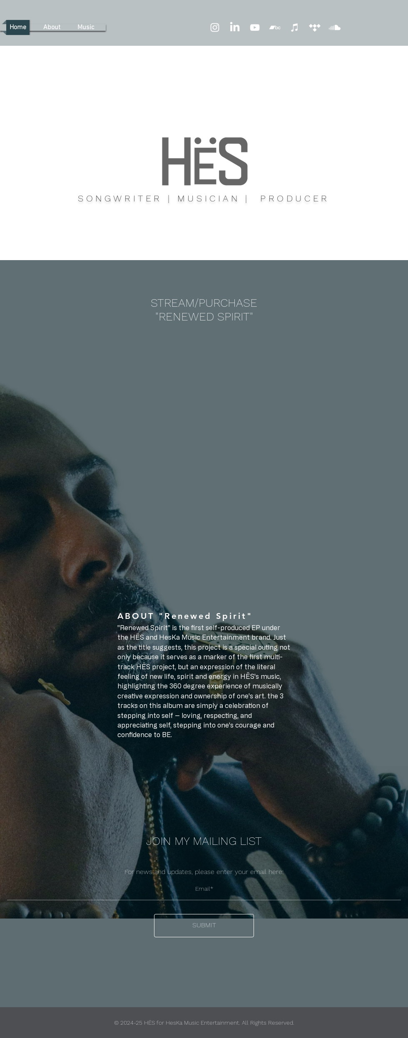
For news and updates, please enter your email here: (204, 872)
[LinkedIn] (235, 27)
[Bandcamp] (275, 27)
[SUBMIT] (204, 925)
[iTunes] (295, 27)
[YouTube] (255, 27)
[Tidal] (315, 27)
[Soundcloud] (335, 27)
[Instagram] (215, 27)
